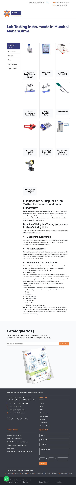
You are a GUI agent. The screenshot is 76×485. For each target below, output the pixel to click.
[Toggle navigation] (70, 13)
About (42, 406)
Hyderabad (64, 473)
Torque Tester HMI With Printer (16, 445)
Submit (43, 463)
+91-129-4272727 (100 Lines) (17, 403)
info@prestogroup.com (61, 2)
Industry (42, 419)
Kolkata (24, 473)
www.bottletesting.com (15, 413)
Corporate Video (45, 426)
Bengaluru (55, 473)
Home (42, 403)
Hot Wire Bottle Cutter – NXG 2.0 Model (19, 452)
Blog (41, 409)
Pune (70, 473)
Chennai (47, 473)
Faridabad (10, 473)
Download (64, 344)
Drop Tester (11, 448)
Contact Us (43, 422)
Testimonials (44, 413)
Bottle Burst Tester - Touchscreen (17, 442)
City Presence (44, 416)
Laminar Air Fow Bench (14, 435)
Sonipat (17, 473)
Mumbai (31, 473)
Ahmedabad (39, 473)
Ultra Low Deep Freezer (14, 438)
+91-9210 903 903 (60, 5)
